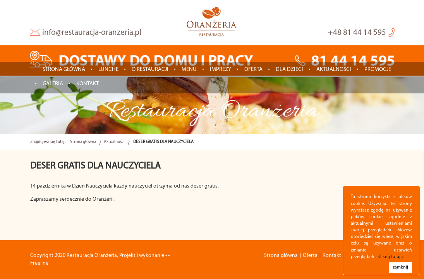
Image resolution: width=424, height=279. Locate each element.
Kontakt (87, 84)
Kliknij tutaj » (390, 257)
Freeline (39, 263)
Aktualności (333, 69)
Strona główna (64, 69)
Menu (189, 69)
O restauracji (150, 69)
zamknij (400, 267)
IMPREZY (220, 69)
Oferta (253, 69)
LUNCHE (108, 69)
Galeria (53, 84)
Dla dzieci (289, 69)
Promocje (377, 69)
